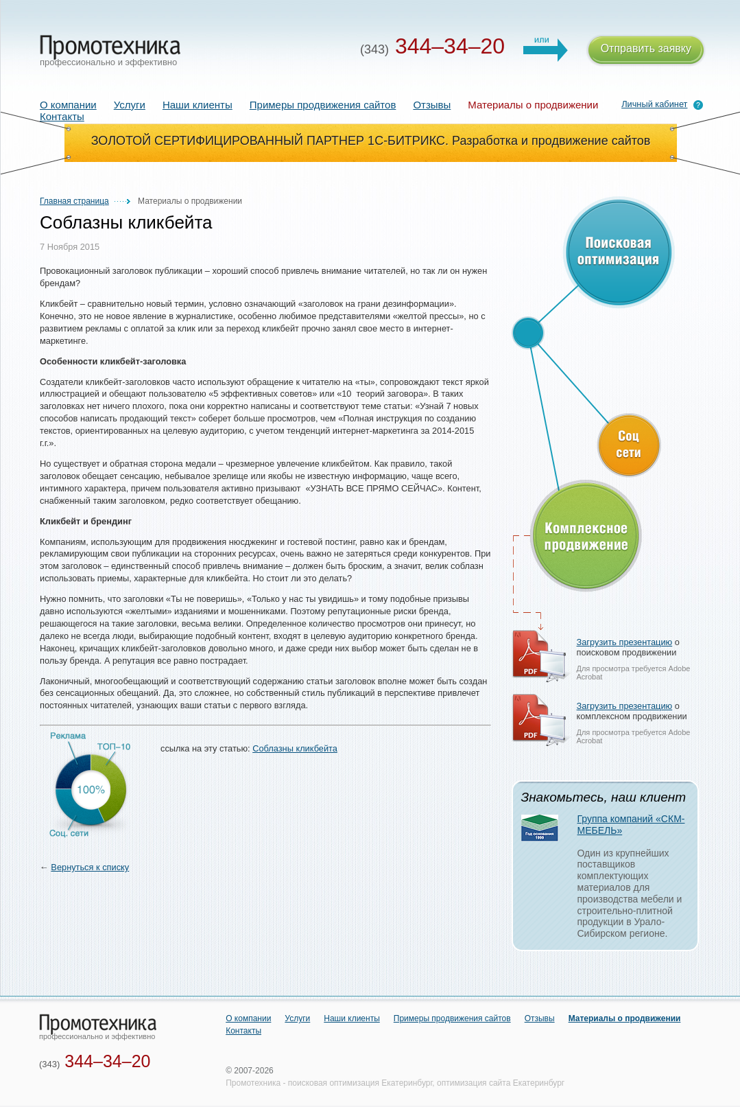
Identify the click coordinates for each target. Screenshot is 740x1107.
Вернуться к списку (90, 867)
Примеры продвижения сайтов (323, 104)
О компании (68, 104)
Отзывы (432, 104)
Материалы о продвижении (625, 1018)
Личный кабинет (654, 104)
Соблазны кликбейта (294, 748)
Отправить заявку (646, 50)
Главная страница (74, 201)
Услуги (129, 104)
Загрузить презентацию (625, 642)
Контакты (62, 116)
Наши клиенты (197, 104)
